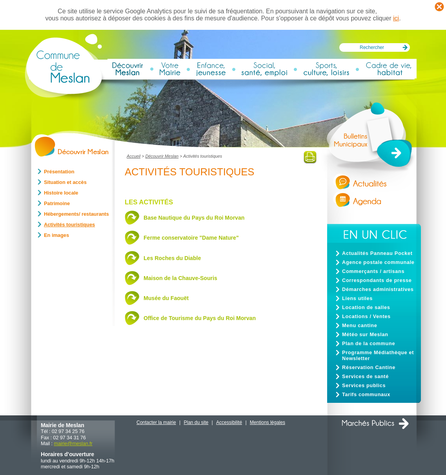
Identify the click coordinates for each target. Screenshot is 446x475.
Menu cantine (359, 325)
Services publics (364, 385)
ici (396, 18)
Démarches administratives (377, 289)
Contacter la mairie (156, 422)
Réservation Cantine (368, 367)
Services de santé (365, 376)
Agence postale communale (378, 262)
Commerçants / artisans (373, 271)
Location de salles (366, 307)
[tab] (221, 219)
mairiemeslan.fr (73, 443)
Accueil (133, 156)
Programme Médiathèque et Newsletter (378, 355)
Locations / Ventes (366, 316)
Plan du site (196, 422)
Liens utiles (357, 298)
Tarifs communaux (366, 394)
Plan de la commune (368, 343)
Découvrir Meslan (161, 156)
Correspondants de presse (377, 280)
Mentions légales (267, 422)
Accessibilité (229, 422)
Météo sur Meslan (365, 334)
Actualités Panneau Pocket (377, 253)
